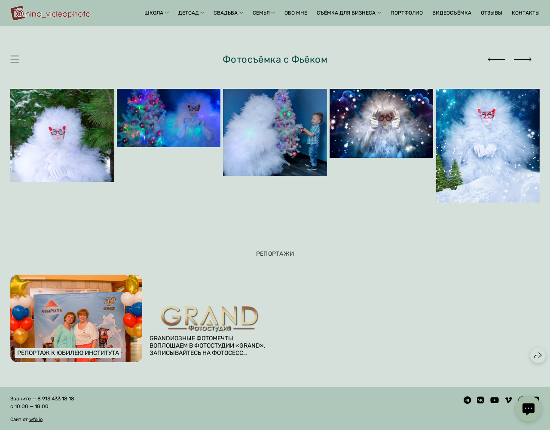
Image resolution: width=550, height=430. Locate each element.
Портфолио (407, 13)
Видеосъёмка (451, 13)
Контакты (526, 13)
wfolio (36, 419)
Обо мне (295, 13)
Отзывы (491, 13)
